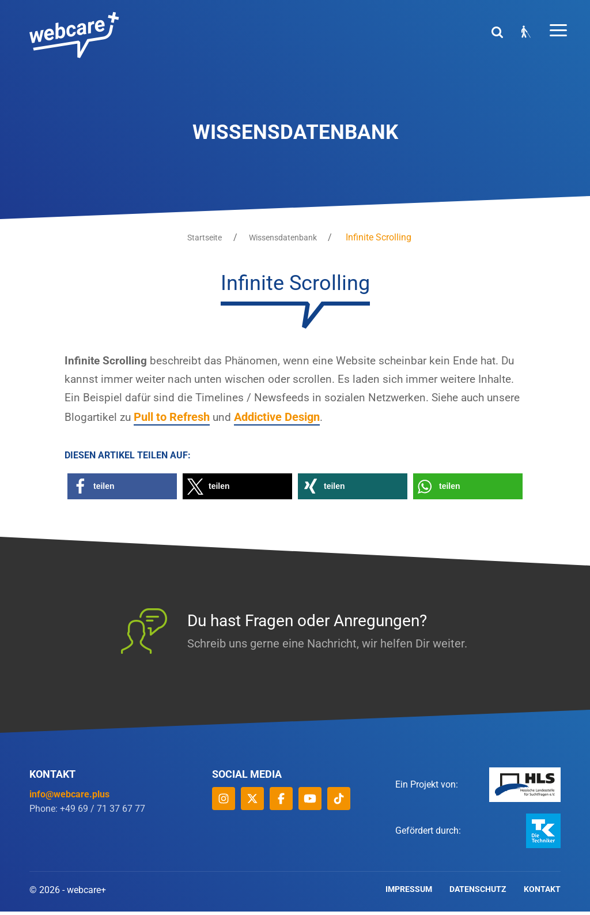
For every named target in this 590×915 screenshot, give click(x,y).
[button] (122, 490)
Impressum (408, 893)
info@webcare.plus (69, 797)
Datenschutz (477, 893)
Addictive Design (346, 420)
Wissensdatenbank (285, 237)
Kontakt (542, 893)
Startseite (202, 237)
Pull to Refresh (241, 420)
